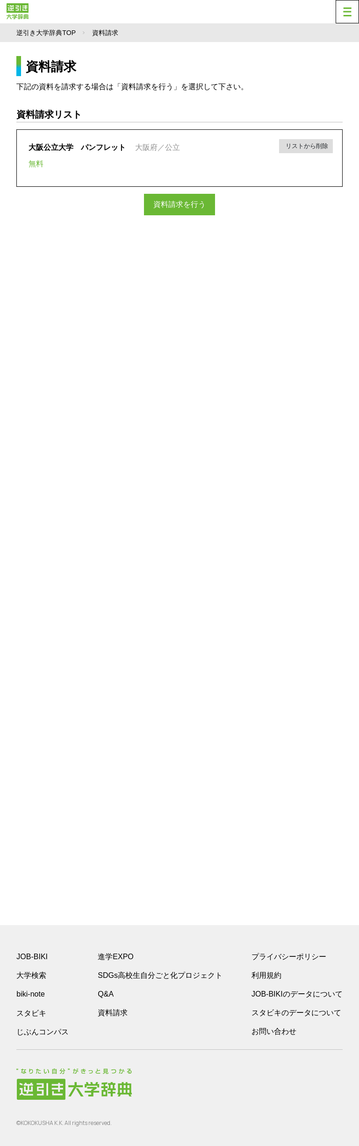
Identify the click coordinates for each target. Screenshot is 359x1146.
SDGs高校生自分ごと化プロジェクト (160, 975)
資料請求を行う (179, 204)
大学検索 (31, 975)
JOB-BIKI (32, 957)
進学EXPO (115, 957)
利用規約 (266, 975)
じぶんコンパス (42, 1031)
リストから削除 (306, 145)
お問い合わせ (273, 1031)
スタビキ (31, 1013)
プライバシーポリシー (288, 957)
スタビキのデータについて (296, 1013)
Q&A (106, 994)
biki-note (30, 994)
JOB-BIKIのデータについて (297, 994)
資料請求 (113, 1013)
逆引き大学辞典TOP (46, 32)
